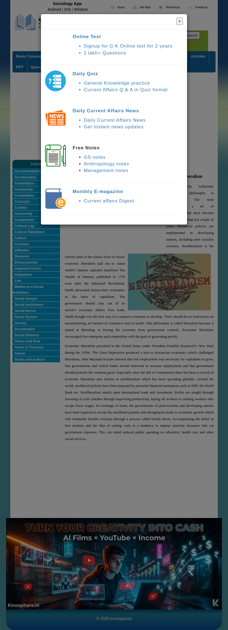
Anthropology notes (106, 163)
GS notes (95, 157)
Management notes (106, 170)
